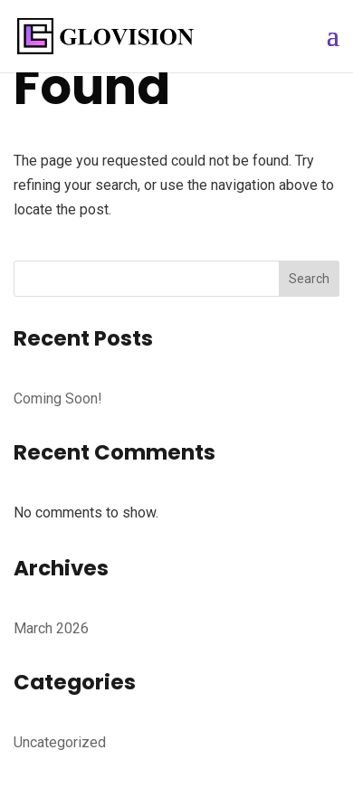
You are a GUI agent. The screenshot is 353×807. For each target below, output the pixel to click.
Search (309, 278)
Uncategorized (60, 742)
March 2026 (51, 628)
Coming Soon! (58, 398)
